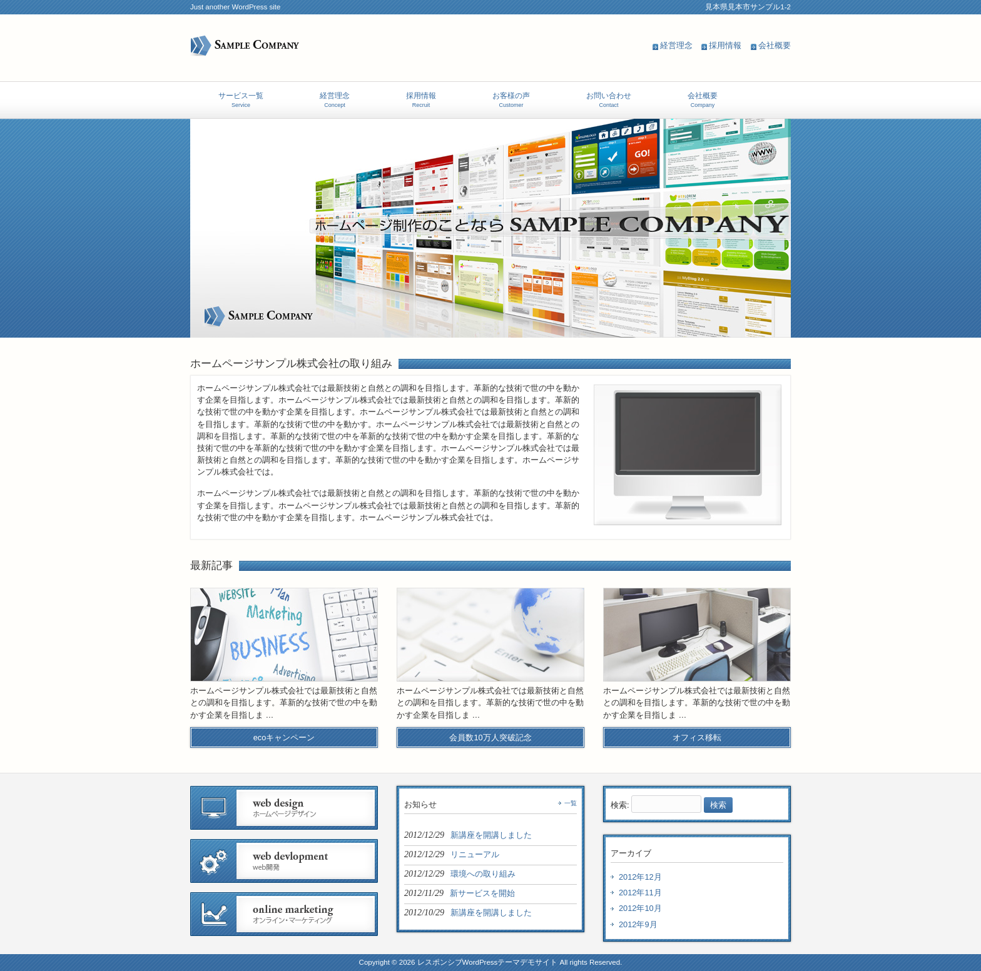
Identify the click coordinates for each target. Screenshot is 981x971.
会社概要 (774, 45)
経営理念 (676, 45)
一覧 (570, 803)
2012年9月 (638, 924)
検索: (620, 805)
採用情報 (725, 45)
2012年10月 (640, 908)
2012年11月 (640, 892)
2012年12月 (640, 877)
